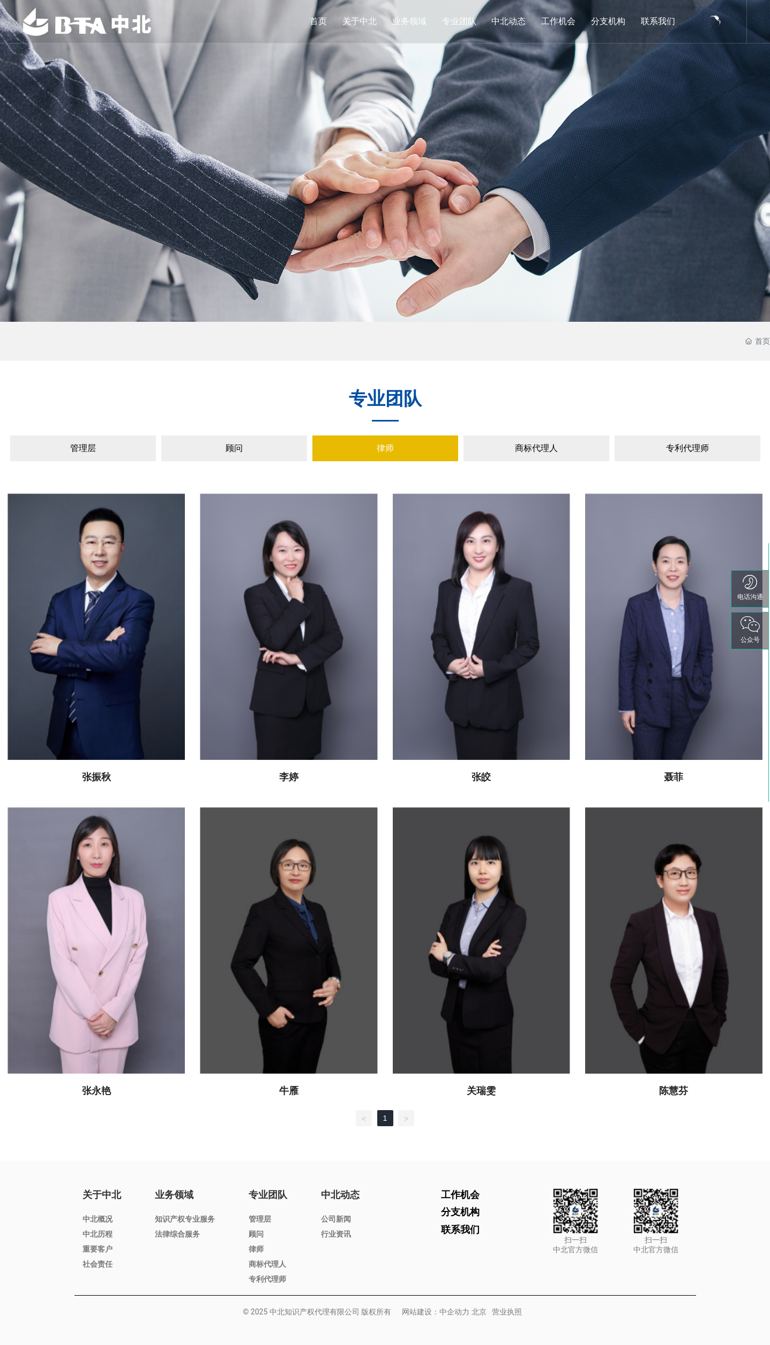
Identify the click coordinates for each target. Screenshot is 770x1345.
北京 (479, 1311)
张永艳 (96, 1090)
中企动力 (454, 1311)
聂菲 (673, 776)
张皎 (481, 776)
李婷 (288, 776)
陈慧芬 (673, 1090)
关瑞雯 (481, 1090)
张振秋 (96, 776)
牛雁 (288, 1090)
